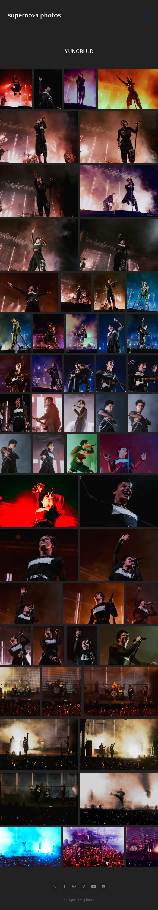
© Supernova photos (79, 899)
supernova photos (34, 15)
